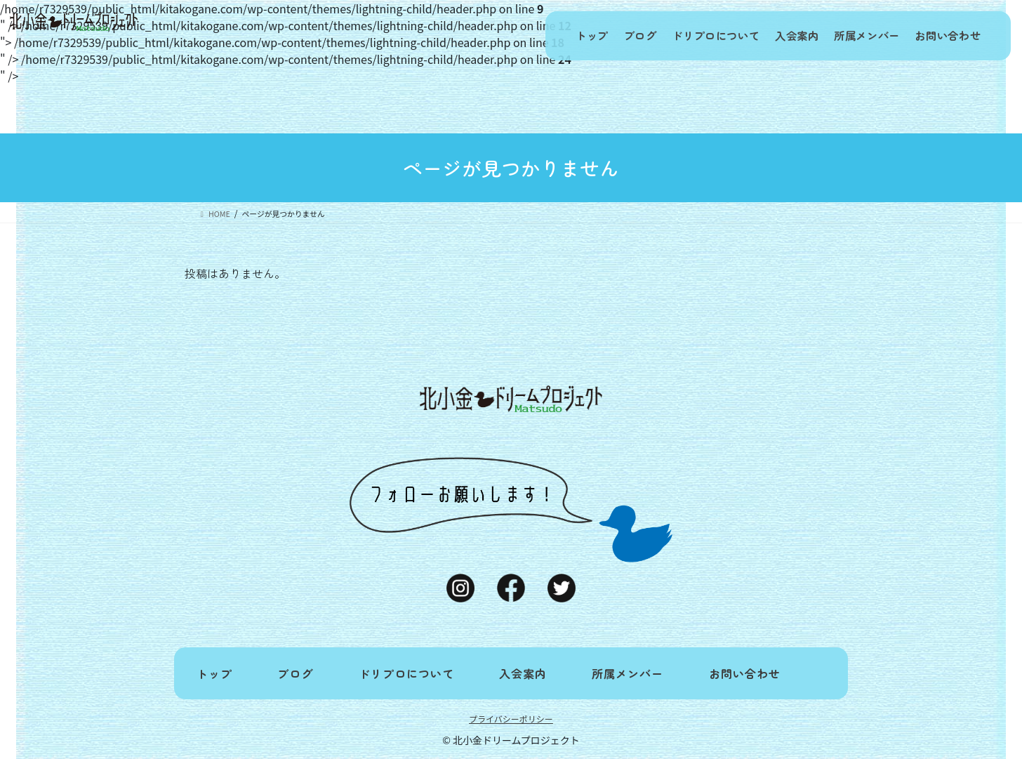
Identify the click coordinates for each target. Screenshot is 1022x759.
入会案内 (781, 36)
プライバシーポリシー (511, 719)
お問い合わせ (944, 36)
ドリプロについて (694, 36)
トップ (557, 36)
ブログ (612, 36)
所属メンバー (857, 36)
